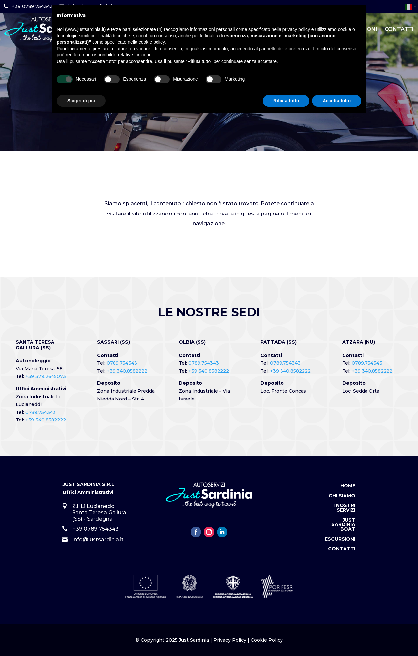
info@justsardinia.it (98, 539)
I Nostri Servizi (344, 508)
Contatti (399, 29)
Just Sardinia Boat (343, 525)
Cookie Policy (267, 640)
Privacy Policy (229, 640)
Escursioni (340, 539)
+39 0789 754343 (32, 6)
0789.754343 (40, 412)
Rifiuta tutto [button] (286, 100)
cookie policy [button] (152, 42)
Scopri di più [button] (81, 100)
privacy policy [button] (296, 29)
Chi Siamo (342, 496)
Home (347, 486)
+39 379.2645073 (45, 376)
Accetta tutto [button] (337, 100)
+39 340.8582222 (45, 420)
